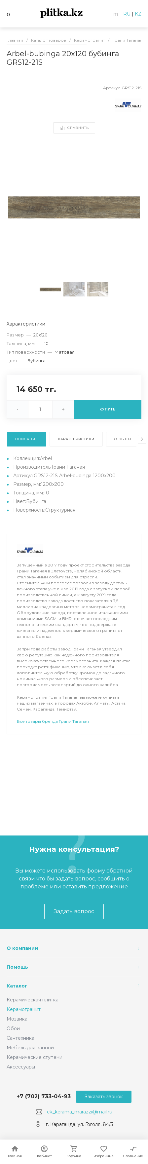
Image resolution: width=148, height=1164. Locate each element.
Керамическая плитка (32, 1000)
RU (126, 14)
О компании (22, 948)
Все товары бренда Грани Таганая (53, 721)
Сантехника (20, 1038)
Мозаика (17, 1019)
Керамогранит (24, 1009)
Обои (13, 1028)
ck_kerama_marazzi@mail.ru (79, 1112)
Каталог (17, 986)
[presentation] (142, 439)
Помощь (17, 967)
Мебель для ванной (30, 1048)
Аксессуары (21, 1067)
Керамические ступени (34, 1057)
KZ (138, 14)
